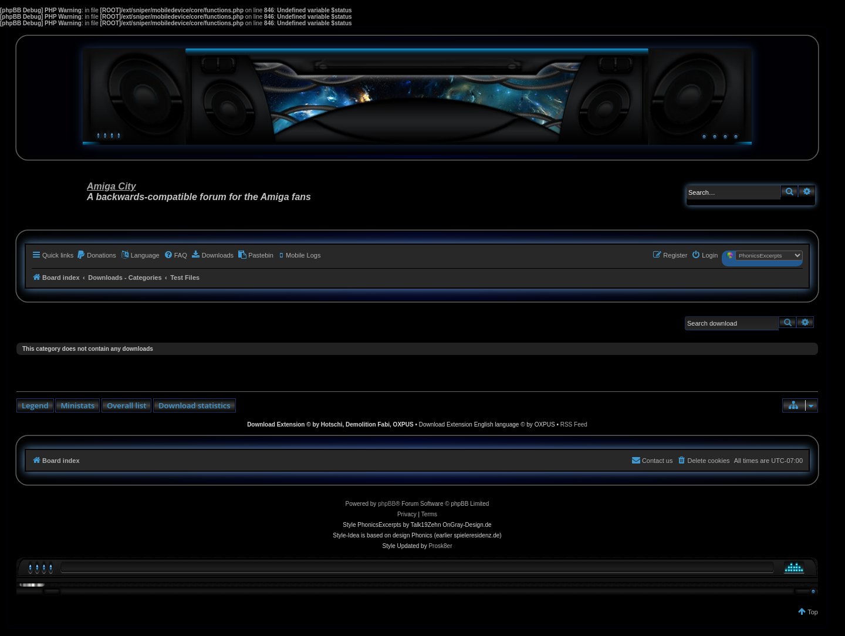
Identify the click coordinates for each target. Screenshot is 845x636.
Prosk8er (440, 546)
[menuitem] (96, 255)
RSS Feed (573, 424)
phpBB (387, 503)
